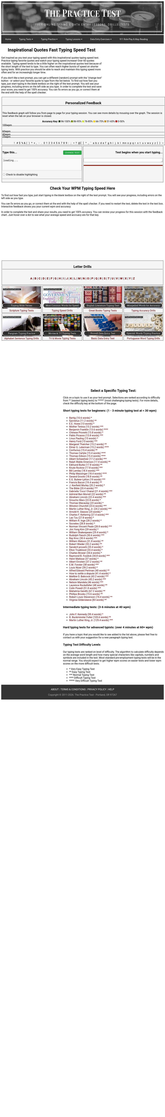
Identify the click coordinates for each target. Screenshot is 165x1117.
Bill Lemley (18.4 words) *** (84, 470)
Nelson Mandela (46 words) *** (86, 582)
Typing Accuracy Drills (143, 309)
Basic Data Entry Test (103, 337)
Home (8, 39)
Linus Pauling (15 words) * (83, 438)
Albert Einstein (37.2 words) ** (85, 561)
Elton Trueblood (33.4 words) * (85, 550)
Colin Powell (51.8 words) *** (85, 588)
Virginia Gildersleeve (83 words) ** (88, 599)
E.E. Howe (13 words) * (81, 423)
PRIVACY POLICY (97, 689)
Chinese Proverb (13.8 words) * (86, 432)
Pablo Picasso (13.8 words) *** (86, 435)
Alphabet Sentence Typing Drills (21, 337)
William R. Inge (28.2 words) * (85, 520)
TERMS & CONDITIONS (73, 689)
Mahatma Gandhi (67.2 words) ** (87, 591)
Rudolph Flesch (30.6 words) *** (86, 535)
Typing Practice (49, 39)
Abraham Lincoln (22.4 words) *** (87, 497)
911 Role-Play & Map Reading (134, 39)
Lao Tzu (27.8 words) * (81, 517)
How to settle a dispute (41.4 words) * (89, 573)
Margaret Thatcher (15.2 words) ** (88, 444)
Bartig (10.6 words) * (80, 417)
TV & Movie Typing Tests (62, 337)
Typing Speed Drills (62, 309)
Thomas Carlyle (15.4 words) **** (87, 453)
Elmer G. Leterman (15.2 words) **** (89, 447)
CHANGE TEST (72, 152)
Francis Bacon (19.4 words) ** (85, 482)
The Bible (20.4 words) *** (83, 488)
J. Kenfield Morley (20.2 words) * (87, 485)
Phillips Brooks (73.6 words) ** (86, 594)
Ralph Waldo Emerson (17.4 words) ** (89, 461)
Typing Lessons (73, 39)
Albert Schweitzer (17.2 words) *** (88, 458)
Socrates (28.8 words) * (82, 523)
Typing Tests (26, 39)
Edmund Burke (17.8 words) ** (85, 464)
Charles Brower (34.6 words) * (85, 552)
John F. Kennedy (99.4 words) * (86, 614)
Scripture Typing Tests (21, 309)
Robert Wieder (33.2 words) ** (85, 544)
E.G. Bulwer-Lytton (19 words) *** (87, 479)
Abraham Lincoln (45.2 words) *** (87, 579)
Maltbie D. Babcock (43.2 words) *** (88, 576)
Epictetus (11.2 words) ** (83, 420)
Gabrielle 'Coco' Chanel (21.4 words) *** (90, 491)
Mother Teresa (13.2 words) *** (86, 426)
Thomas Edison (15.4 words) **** (87, 456)
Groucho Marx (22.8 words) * (85, 500)
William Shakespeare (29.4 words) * (88, 532)
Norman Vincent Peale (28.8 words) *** (90, 526)
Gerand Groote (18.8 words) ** (85, 476)
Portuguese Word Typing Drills (143, 337)
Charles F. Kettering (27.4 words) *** (89, 514)
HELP (111, 689)
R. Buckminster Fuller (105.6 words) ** (90, 617)
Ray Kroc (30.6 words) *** (83, 538)
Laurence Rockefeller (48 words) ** (88, 585)
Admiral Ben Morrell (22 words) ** (87, 494)
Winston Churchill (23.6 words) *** (88, 505)
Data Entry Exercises (101, 39)
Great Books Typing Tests (103, 309)
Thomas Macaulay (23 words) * (86, 503)
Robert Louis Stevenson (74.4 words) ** (90, 597)
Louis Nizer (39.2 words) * (83, 567)
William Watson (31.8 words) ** (86, 541)
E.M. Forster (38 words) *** (84, 564)
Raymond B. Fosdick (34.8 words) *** (89, 555)
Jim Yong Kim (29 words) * (83, 529)
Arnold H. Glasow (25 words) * (85, 511)
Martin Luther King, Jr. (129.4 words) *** (91, 620)
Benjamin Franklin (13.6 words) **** (88, 429)
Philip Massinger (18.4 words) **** (88, 473)
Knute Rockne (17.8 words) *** (86, 467)
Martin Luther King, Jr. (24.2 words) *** (90, 508)
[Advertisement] (29, 416)
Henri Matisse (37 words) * (83, 558)
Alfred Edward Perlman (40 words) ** (89, 570)
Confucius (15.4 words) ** (83, 450)
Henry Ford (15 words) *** (83, 441)
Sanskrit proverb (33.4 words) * (86, 547)
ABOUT (55, 689)
